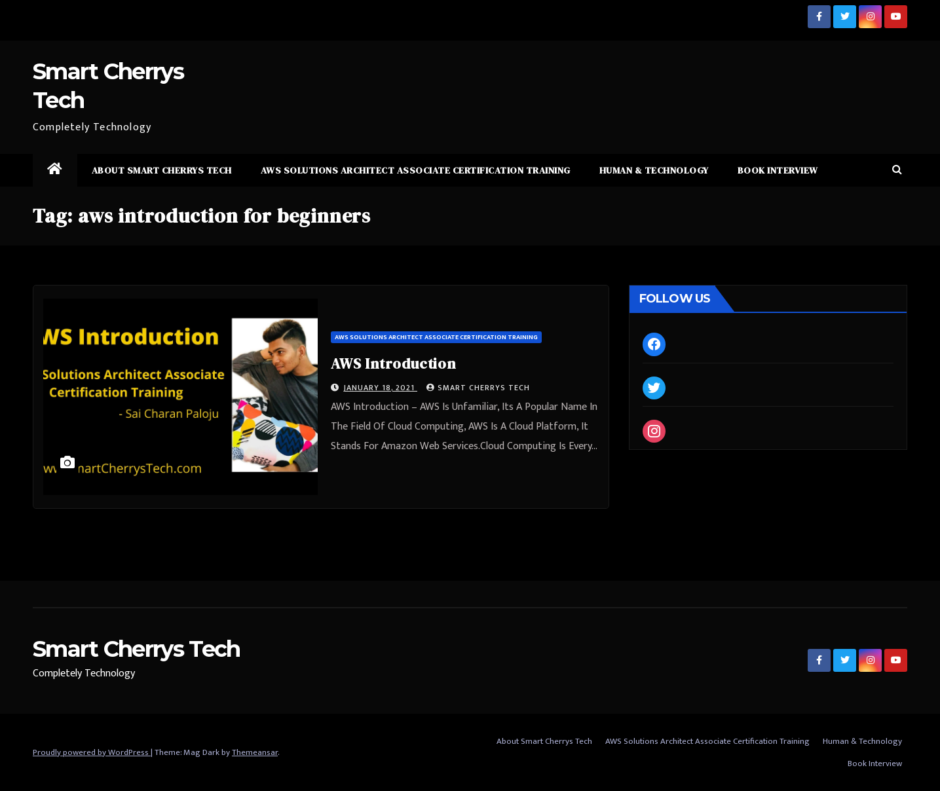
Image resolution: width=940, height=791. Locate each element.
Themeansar (255, 752)
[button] (897, 170)
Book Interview (778, 170)
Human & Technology (654, 170)
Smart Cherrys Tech (478, 387)
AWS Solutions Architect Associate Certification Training (416, 170)
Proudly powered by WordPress (92, 752)
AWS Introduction (393, 363)
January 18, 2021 (380, 387)
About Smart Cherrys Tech (162, 170)
